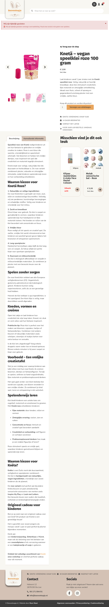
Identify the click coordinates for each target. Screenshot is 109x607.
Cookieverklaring (97, 603)
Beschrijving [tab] (14, 138)
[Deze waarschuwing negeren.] (106, 23)
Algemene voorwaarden (66, 603)
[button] (8, 67)
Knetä (43, 554)
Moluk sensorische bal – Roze (92, 176)
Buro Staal (34, 603)
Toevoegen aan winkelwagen (80, 107)
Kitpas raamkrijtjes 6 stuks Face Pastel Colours (69, 178)
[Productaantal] (63, 107)
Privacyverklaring (82, 603)
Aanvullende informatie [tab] (33, 138)
